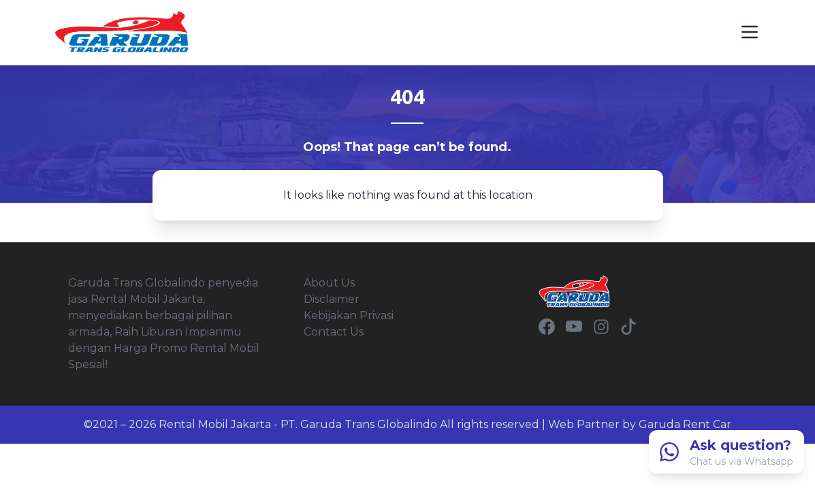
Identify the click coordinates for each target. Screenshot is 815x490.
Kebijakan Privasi (349, 315)
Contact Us (334, 331)
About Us (329, 282)
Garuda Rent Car (685, 424)
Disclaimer (331, 299)
